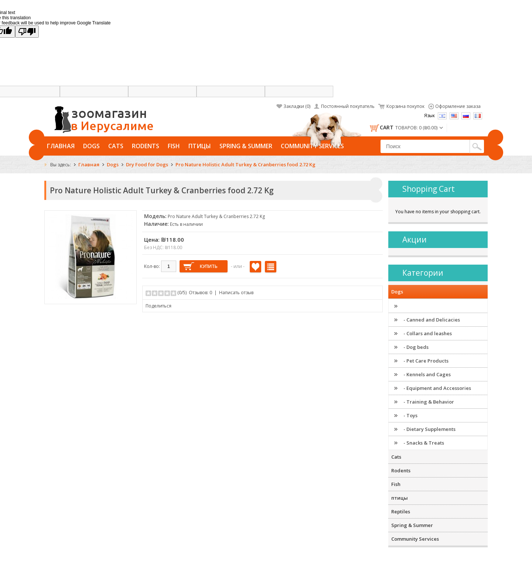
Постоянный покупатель (348, 106)
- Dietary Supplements (429, 429)
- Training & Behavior (428, 401)
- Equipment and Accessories (437, 388)
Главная (61, 146)
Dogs (91, 146)
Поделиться (158, 306)
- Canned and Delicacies (431, 319)
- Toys (410, 415)
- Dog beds (416, 347)
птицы (199, 146)
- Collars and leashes (427, 333)
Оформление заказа (458, 106)
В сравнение (270, 266)
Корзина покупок (405, 106)
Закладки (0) (296, 106)
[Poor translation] (27, 32)
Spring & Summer (245, 146)
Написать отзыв (236, 292)
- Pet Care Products (426, 360)
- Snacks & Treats (423, 442)
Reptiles (400, 511)
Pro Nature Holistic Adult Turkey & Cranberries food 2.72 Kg (245, 164)
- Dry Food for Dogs (426, 306)
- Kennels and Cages (427, 374)
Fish (174, 146)
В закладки (255, 266)
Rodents (145, 146)
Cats (115, 146)
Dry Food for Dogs (147, 164)
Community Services (312, 146)
